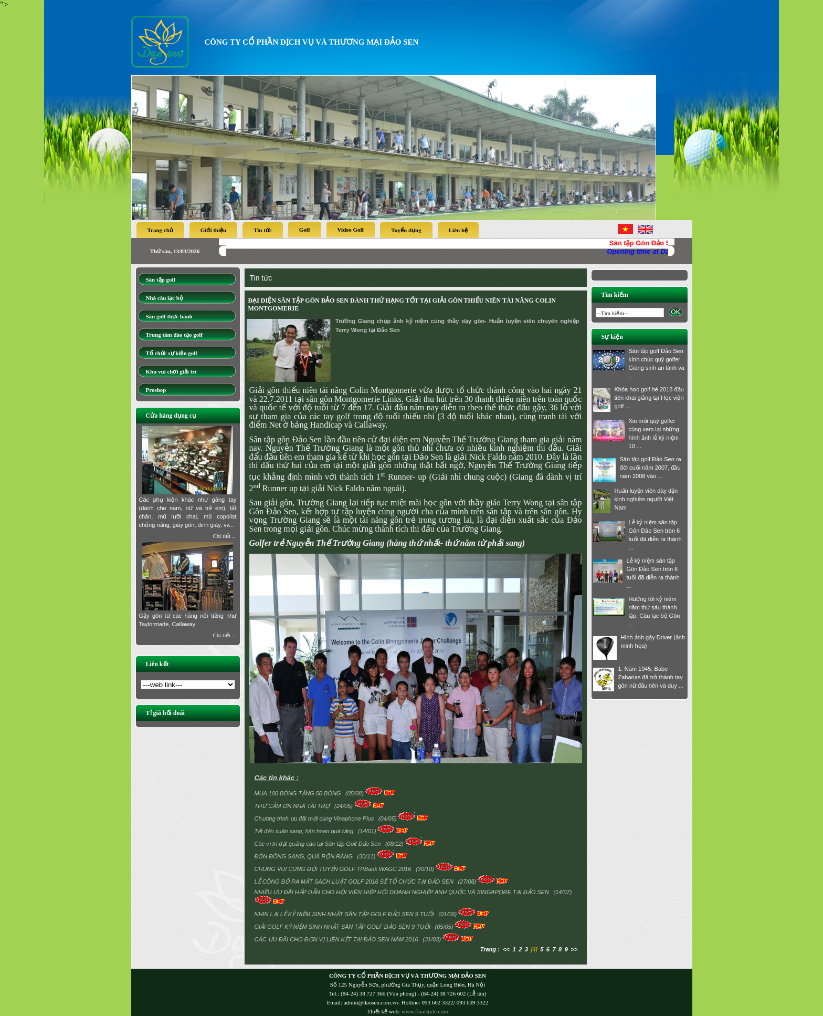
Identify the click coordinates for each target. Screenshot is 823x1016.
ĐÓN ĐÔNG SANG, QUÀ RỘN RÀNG (305, 856)
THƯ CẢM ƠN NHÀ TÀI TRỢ (293, 806)
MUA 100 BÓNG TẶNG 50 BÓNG (299, 793)
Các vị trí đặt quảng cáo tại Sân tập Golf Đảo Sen (319, 844)
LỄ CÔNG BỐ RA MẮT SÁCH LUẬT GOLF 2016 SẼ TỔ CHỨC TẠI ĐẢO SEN (355, 881)
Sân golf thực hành (169, 316)
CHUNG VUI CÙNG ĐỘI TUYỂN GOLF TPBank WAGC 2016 (334, 869)
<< (506, 949)
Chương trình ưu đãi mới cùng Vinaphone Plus (315, 818)
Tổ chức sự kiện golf (172, 353)
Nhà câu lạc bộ (164, 298)
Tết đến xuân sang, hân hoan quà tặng (305, 831)
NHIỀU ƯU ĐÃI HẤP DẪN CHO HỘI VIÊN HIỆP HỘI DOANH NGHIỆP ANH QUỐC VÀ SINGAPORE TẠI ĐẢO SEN (403, 892)
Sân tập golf (161, 279)
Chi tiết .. (224, 536)
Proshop (156, 390)
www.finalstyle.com (425, 1011)
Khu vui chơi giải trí (171, 371)
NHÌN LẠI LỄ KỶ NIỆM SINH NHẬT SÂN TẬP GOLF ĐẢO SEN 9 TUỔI (345, 914)
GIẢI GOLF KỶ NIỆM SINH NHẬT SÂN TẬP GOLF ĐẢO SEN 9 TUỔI (343, 927)
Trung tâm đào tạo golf (174, 334)
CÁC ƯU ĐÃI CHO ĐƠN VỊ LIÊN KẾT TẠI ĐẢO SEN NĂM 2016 (337, 939)
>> (574, 949)
